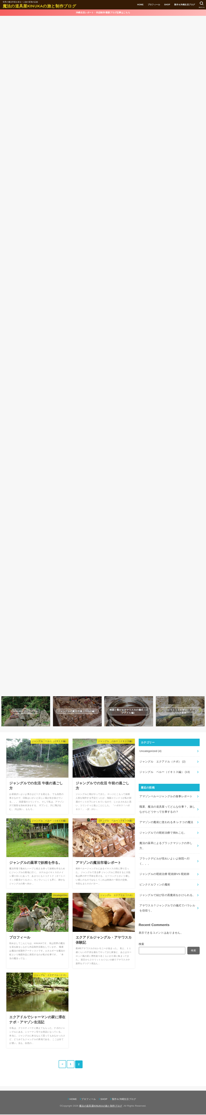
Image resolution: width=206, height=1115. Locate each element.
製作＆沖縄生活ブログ (184, 4)
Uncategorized (150, 751)
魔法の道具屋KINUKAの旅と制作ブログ (39, 5)
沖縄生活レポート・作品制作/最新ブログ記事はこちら (103, 12)
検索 (141, 944)
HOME (140, 4)
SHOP (167, 4)
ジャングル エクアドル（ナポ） (162, 762)
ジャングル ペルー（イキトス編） (164, 772)
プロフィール (154, 4)
